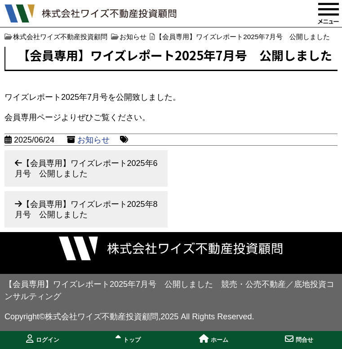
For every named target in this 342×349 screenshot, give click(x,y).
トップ (128, 339)
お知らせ (93, 139)
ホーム (213, 339)
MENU (328, 13)
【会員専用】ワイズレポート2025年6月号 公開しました (86, 168)
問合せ (299, 339)
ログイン (42, 339)
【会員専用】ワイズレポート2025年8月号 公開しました (86, 209)
